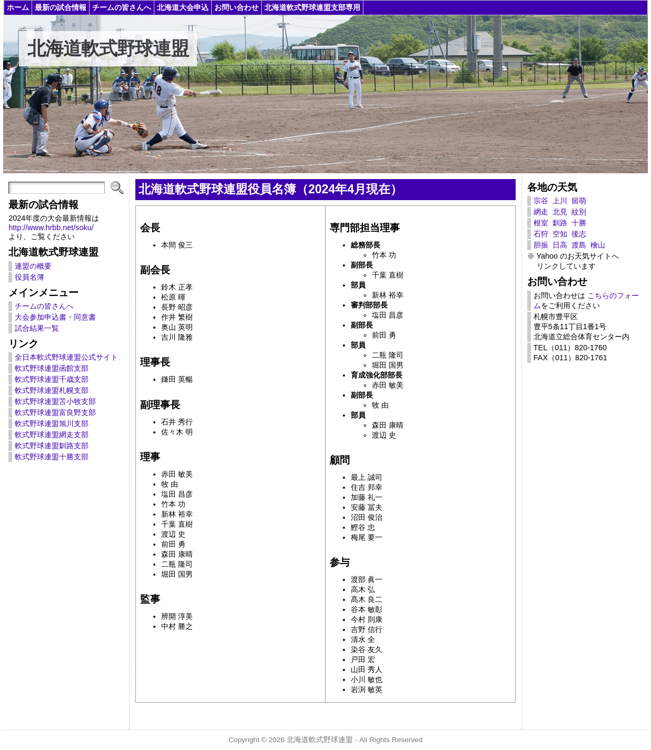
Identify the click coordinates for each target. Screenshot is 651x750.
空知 (560, 234)
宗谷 (541, 200)
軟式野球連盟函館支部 (51, 368)
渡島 (578, 245)
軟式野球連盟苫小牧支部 (55, 401)
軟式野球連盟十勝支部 (51, 456)
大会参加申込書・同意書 (55, 317)
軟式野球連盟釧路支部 (51, 445)
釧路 (560, 223)
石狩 (541, 234)
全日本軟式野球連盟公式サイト (66, 357)
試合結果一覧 (37, 328)
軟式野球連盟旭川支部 (51, 423)
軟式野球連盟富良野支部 (55, 412)
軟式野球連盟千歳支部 (51, 379)
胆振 (541, 245)
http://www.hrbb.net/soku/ (51, 227)
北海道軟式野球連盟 (108, 48)
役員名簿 (29, 277)
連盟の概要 (33, 266)
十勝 (578, 223)
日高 (560, 245)
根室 (541, 223)
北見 (560, 212)
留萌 (578, 200)
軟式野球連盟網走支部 (51, 434)
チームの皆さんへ (44, 306)
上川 (560, 200)
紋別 (578, 212)
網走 (541, 212)
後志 (578, 234)
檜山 (597, 245)
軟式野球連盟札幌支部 (51, 390)
